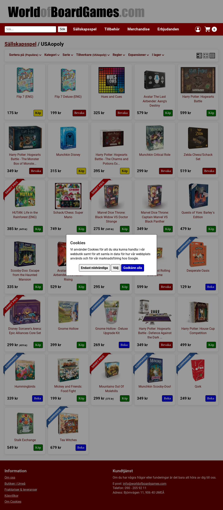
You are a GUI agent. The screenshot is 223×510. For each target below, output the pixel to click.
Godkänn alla (132, 268)
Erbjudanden (168, 29)
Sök (62, 29)
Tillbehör (112, 29)
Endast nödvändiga (94, 268)
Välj (115, 268)
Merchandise (138, 29)
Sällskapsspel (85, 29)
